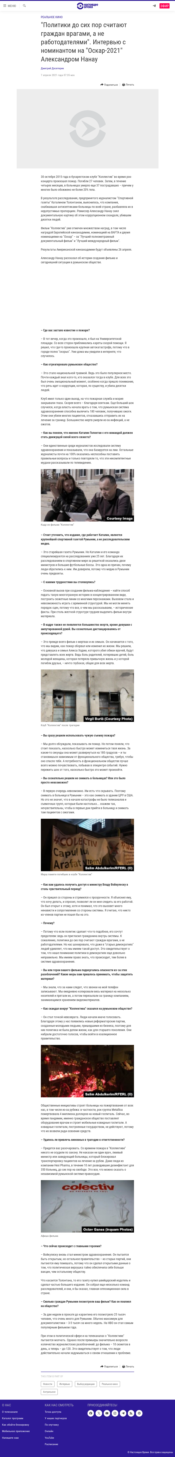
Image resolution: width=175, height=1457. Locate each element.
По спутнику (52, 1424)
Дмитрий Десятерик (52, 68)
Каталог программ (12, 1418)
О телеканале (10, 1411)
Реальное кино (52, 17)
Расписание (51, 1444)
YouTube (49, 1437)
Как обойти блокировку (15, 1424)
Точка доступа (53, 1411)
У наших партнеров (56, 1418)
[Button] (109, 84)
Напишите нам (10, 1437)
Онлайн (49, 1431)
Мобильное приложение (16, 1431)
